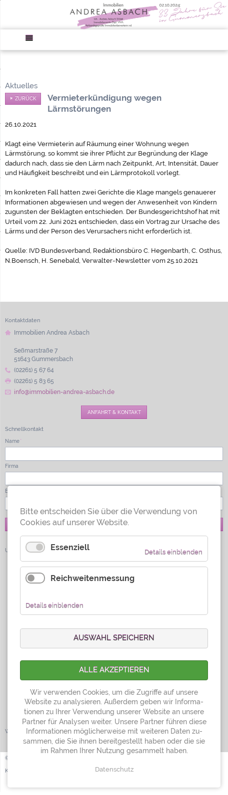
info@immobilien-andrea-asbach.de (64, 392)
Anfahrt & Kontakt (114, 412)
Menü (32, 39)
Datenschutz (114, 769)
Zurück (25, 98)
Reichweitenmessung (92, 578)
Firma (11, 466)
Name (13, 441)
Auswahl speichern (114, 637)
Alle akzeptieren (114, 669)
